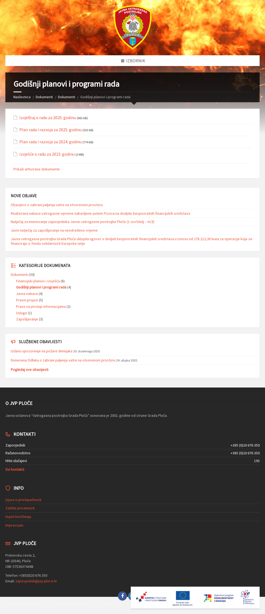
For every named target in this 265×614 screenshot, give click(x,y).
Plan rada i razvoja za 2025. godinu (50, 129)
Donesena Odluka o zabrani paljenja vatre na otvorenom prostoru (63, 360)
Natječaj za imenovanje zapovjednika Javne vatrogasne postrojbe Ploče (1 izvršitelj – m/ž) (82, 221)
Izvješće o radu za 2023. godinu (47, 154)
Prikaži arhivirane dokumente (36, 169)
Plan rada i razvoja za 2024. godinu (50, 141)
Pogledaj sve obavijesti (29, 369)
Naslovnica (22, 96)
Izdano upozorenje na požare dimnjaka (41, 351)
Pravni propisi (27, 300)
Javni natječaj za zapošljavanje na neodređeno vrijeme (54, 230)
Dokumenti (44, 96)
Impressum (14, 525)
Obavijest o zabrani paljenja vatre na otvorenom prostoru (57, 204)
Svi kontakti (14, 469)
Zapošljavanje (27, 319)
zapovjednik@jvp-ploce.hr (36, 581)
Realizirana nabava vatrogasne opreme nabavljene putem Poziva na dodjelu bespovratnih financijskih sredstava (100, 213)
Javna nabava (27, 293)
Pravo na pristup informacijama (41, 306)
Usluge (21, 312)
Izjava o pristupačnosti (23, 499)
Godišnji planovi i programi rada (41, 287)
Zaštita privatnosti (20, 508)
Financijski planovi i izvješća (38, 281)
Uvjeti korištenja (18, 516)
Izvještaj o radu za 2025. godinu (47, 117)
